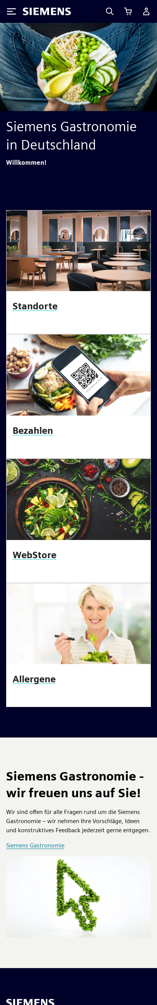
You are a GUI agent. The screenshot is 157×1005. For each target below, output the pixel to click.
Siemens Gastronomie (35, 845)
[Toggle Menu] (11, 11)
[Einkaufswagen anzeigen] (128, 11)
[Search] (109, 11)
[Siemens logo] (47, 11)
